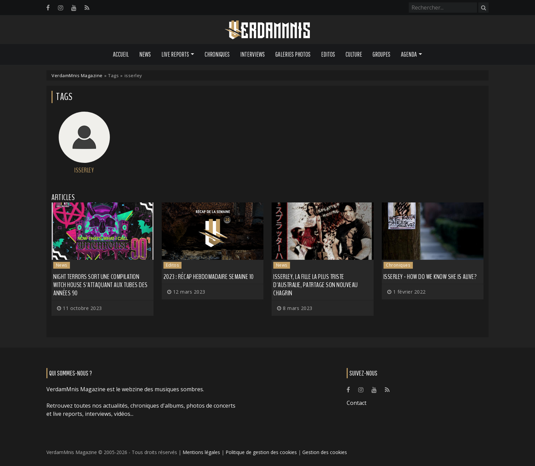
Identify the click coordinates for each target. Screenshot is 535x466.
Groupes (381, 54)
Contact (356, 403)
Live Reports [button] (175, 54)
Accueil (121, 54)
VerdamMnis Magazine (77, 75)
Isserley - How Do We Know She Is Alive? (430, 276)
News (145, 54)
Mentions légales (201, 452)
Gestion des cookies (324, 452)
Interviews (252, 54)
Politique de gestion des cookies (261, 452)
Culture (354, 54)
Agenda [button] (409, 54)
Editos (328, 54)
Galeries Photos (292, 54)
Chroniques (217, 54)
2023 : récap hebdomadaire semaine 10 (208, 276)
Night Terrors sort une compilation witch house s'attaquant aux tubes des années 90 (100, 285)
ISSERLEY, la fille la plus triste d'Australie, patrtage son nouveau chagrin (315, 285)
